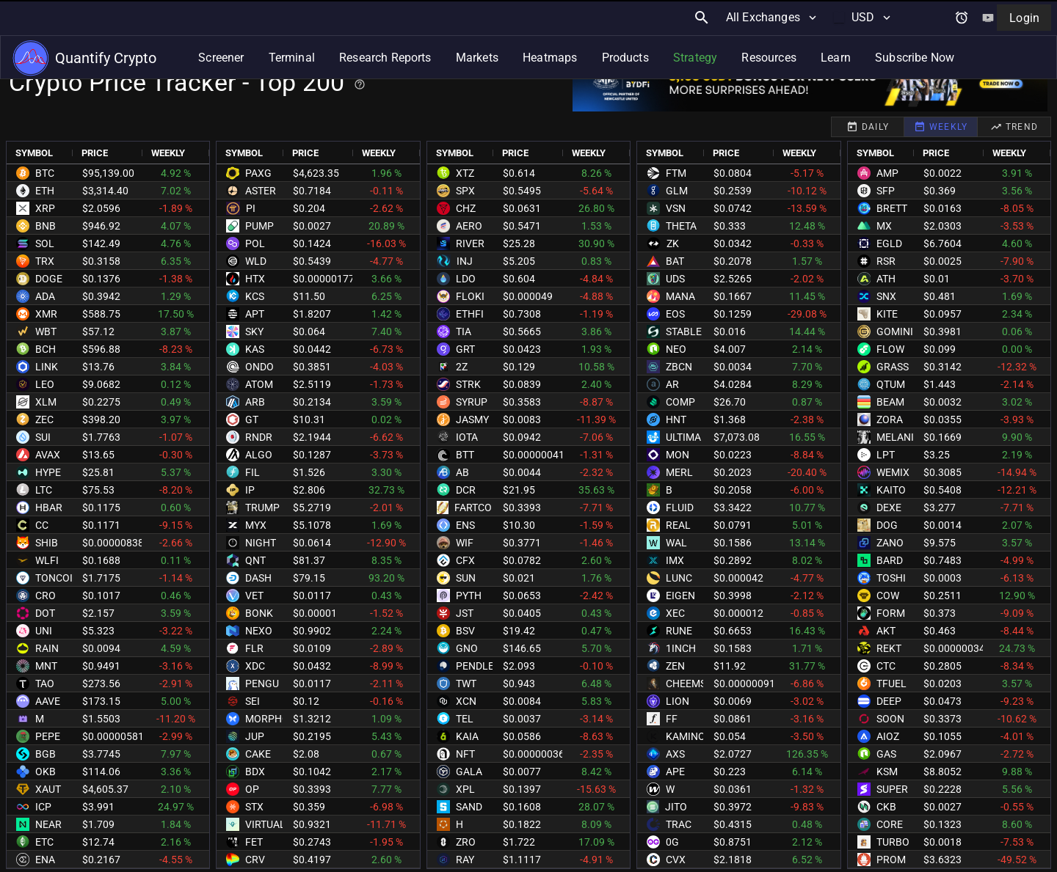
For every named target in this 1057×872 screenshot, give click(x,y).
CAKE (258, 754)
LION (677, 701)
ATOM (259, 384)
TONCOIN (57, 578)
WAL (676, 543)
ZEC (44, 419)
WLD (255, 261)
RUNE (679, 631)
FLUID (680, 507)
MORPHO (267, 719)
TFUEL (891, 683)
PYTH (469, 595)
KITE (887, 314)
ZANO (890, 543)
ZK (672, 243)
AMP (887, 173)
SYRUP (471, 402)
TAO (44, 683)
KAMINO (685, 736)
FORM (890, 613)
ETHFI (470, 314)
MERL (679, 472)
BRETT (891, 208)
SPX (465, 191)
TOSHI (891, 578)
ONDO (259, 367)
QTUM (890, 384)
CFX (465, 560)
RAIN (47, 648)
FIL (252, 472)
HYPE (48, 472)
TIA (463, 331)
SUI (43, 437)
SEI (252, 701)
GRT (465, 349)
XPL (465, 789)
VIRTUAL (265, 824)
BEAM (890, 402)
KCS (254, 296)
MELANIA (898, 437)
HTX (255, 279)
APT (254, 314)
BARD (889, 560)
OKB (45, 771)
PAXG (258, 173)
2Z (462, 367)
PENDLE (475, 666)
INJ (465, 261)
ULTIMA (683, 437)
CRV (255, 859)
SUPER (892, 789)
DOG (887, 525)
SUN (466, 578)
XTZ (465, 173)
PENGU (262, 683)
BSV (465, 631)
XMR (46, 314)
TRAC (678, 824)
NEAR (48, 824)
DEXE (888, 507)
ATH (886, 279)
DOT (45, 613)
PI (250, 208)
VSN (676, 208)
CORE (889, 824)
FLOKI (470, 296)
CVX (676, 859)
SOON (890, 719)
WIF (464, 543)
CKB (886, 807)
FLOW (890, 349)
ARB (255, 402)
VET (254, 595)
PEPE (47, 736)
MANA (680, 296)
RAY (465, 859)
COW (887, 595)
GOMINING (902, 331)
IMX (675, 560)
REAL (678, 525)
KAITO (891, 490)
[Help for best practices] (359, 84)
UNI (43, 631)
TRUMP (262, 507)
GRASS (892, 367)
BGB (45, 754)
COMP (680, 402)
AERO (469, 226)
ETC (44, 842)
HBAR (48, 507)
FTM (676, 173)
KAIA (467, 736)
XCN (466, 701)
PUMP (259, 226)
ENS (465, 525)
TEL (464, 719)
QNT (255, 560)
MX (884, 226)
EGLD (889, 243)
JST (464, 613)
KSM (887, 771)
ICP (43, 807)
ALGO (258, 455)
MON (677, 455)
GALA (469, 771)
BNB (45, 226)
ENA (45, 859)
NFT (465, 754)
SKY (254, 331)
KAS (254, 349)
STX (254, 807)
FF (672, 719)
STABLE (684, 331)
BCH (45, 349)
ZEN (675, 666)
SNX (886, 296)
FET (254, 842)
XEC (675, 613)
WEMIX (892, 472)
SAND (469, 807)
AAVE (47, 701)
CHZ (466, 208)
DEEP (888, 701)
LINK (46, 367)
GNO (467, 648)
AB (462, 472)
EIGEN (680, 595)
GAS (886, 754)
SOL (44, 243)
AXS (675, 754)
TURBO (892, 842)
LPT (885, 455)
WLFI (47, 560)
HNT (676, 419)
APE (675, 771)
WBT (46, 331)
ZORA (889, 419)
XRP (45, 208)
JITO (676, 807)
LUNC (679, 578)
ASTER (260, 191)
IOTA (467, 437)
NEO (676, 349)
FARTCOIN (478, 507)
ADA (45, 296)
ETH (44, 191)
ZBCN (679, 367)
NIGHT (260, 543)
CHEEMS (686, 683)
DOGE (48, 279)
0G (672, 842)
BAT (675, 261)
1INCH (681, 648)
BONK (259, 613)
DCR (466, 490)
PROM (891, 859)
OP (252, 789)
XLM (46, 402)
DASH (258, 578)
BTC (44, 173)
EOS (675, 314)
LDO (466, 279)
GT (251, 419)
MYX (255, 525)
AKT (886, 631)
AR (672, 384)
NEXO (258, 631)
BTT (465, 455)
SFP (885, 191)
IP (250, 490)
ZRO (466, 842)
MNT (46, 666)
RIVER (470, 243)
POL (255, 243)
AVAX (47, 455)
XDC (255, 666)
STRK (468, 384)
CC (41, 525)
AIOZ (887, 736)
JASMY (472, 419)
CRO (45, 595)
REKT (888, 648)
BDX (255, 771)
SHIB (46, 543)
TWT (466, 683)
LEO (44, 384)
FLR (254, 648)
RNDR (258, 437)
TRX (44, 261)
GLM (677, 191)
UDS (675, 279)
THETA (681, 226)
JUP (254, 736)
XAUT (48, 789)
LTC (43, 490)
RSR (886, 261)
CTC (886, 666)
